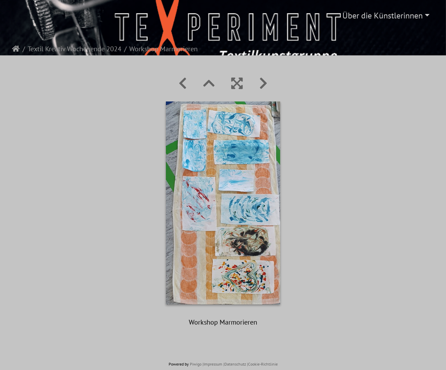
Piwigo (195, 364)
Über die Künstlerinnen (382, 15)
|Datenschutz (234, 364)
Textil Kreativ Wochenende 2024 (74, 48)
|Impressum (212, 364)
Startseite (16, 49)
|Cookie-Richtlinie (262, 364)
